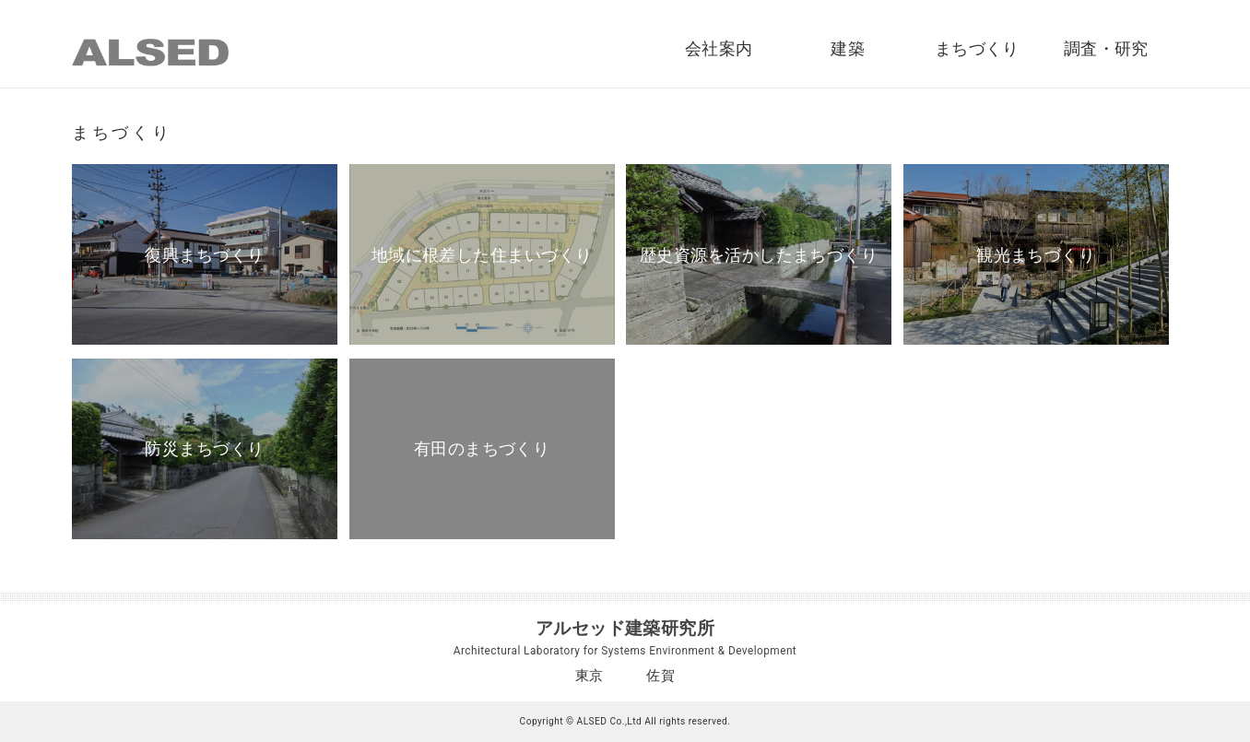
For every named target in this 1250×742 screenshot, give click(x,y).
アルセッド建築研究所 (625, 628)
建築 (848, 49)
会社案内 (719, 49)
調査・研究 (1106, 49)
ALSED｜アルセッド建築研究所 (150, 52)
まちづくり (977, 49)
